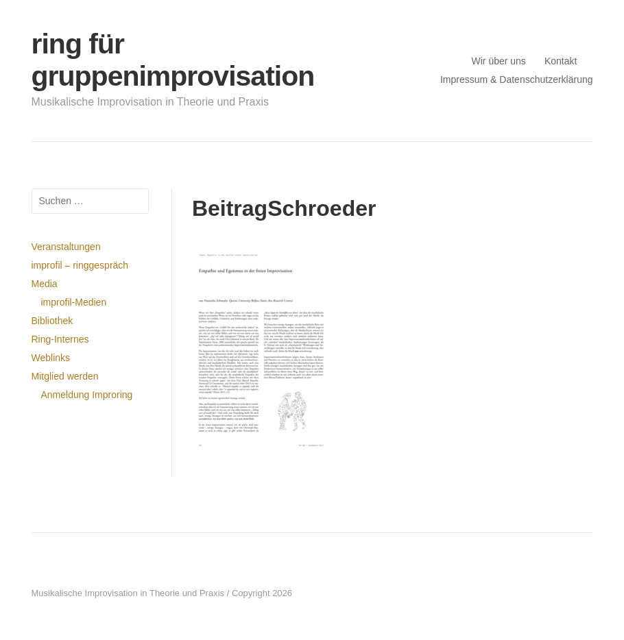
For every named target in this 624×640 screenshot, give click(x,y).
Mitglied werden (65, 376)
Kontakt (560, 61)
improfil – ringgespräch (80, 265)
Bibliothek (52, 320)
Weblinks (51, 357)
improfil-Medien (74, 302)
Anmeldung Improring (87, 394)
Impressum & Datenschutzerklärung (516, 79)
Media (45, 283)
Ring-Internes (60, 339)
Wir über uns (499, 61)
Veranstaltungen (66, 246)
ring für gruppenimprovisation (173, 60)
